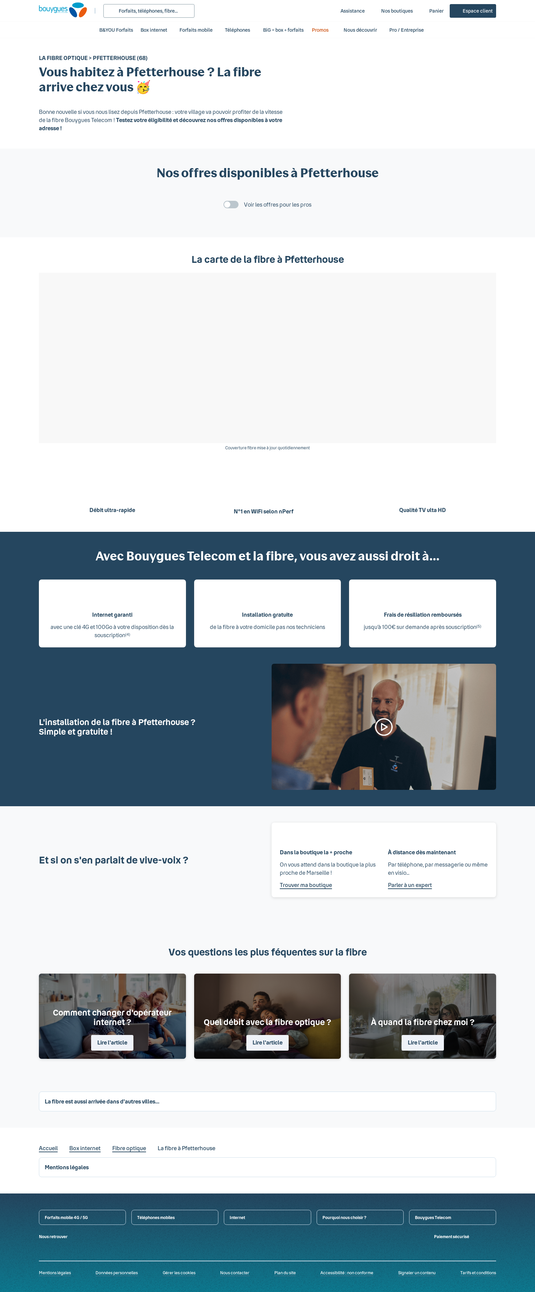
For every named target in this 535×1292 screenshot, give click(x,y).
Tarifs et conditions (478, 1272)
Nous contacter (234, 1272)
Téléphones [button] (237, 30)
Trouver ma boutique (306, 885)
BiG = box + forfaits (283, 30)
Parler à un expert (410, 885)
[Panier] (431, 11)
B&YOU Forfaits (116, 30)
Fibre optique (129, 1148)
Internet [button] (237, 1217)
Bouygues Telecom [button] (433, 1217)
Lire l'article (112, 1042)
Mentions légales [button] (67, 1167)
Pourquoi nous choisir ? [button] (344, 1217)
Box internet (85, 1148)
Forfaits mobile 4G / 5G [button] (66, 1217)
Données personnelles (117, 1272)
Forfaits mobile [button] (196, 30)
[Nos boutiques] (392, 11)
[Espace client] (473, 11)
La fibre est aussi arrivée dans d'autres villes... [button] (102, 1101)
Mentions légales (55, 1272)
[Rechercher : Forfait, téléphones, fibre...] (148, 11)
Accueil (48, 1148)
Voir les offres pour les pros (278, 204)
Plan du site (285, 1272)
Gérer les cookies (179, 1272)
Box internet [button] (154, 30)
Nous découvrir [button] (360, 30)
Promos (324, 29)
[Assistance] (348, 11)
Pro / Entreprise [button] (410, 29)
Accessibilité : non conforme (346, 1272)
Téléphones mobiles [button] (156, 1217)
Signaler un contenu (417, 1272)
